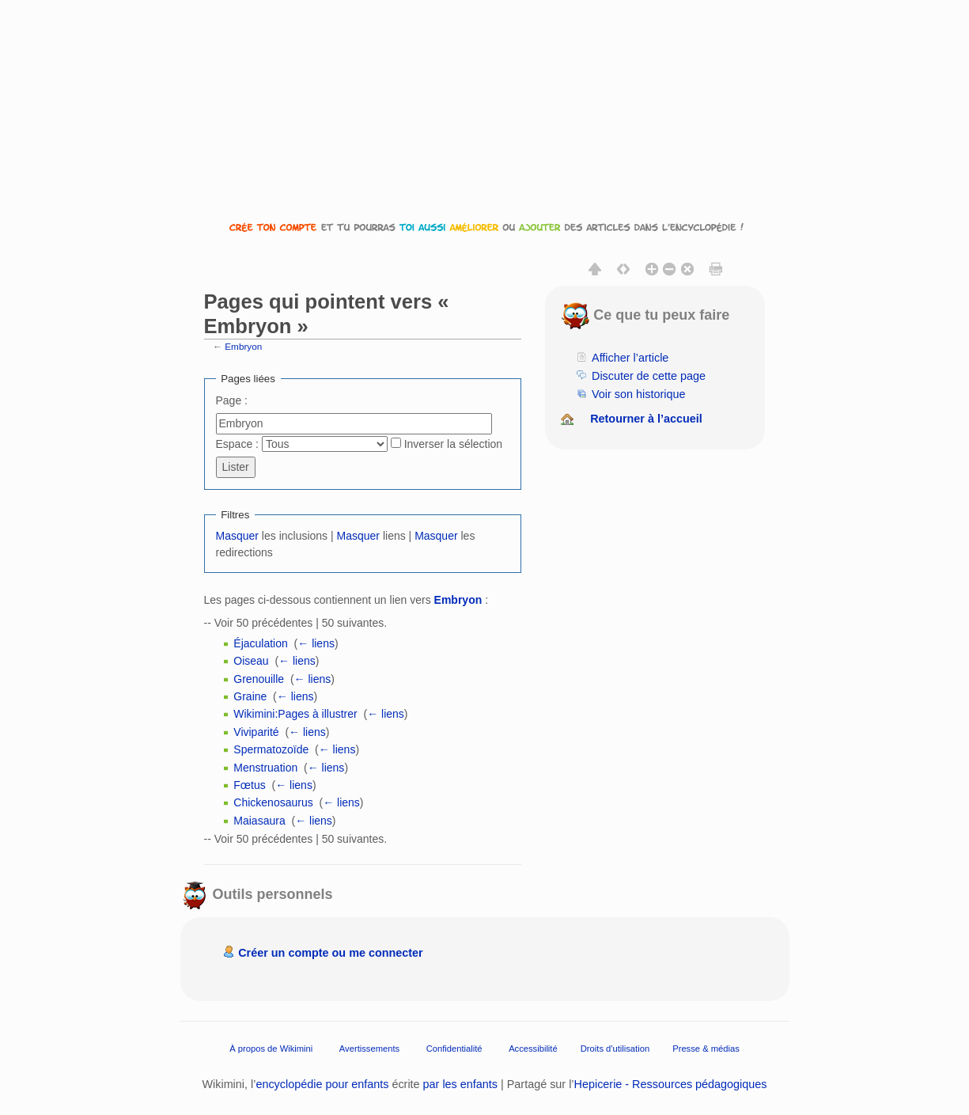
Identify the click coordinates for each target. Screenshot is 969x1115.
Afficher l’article (630, 357)
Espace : (237, 444)
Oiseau (250, 660)
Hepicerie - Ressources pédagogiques (670, 1084)
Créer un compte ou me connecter (330, 952)
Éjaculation (260, 643)
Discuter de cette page (649, 376)
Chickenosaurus (272, 802)
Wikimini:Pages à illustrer (295, 713)
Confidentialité (454, 1047)
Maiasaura (259, 820)
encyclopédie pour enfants (321, 1084)
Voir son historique (638, 394)
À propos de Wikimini (270, 1047)
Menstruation (265, 767)
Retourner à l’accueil (646, 418)
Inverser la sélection (453, 444)
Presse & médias (706, 1047)
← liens (316, 643)
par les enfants (460, 1084)
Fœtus (249, 785)
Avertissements (369, 1047)
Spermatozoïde (270, 749)
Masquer (237, 535)
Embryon (243, 346)
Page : (232, 400)
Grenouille (258, 679)
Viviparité (255, 732)
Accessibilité (533, 1047)
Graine (250, 696)
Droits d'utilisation (615, 1047)
